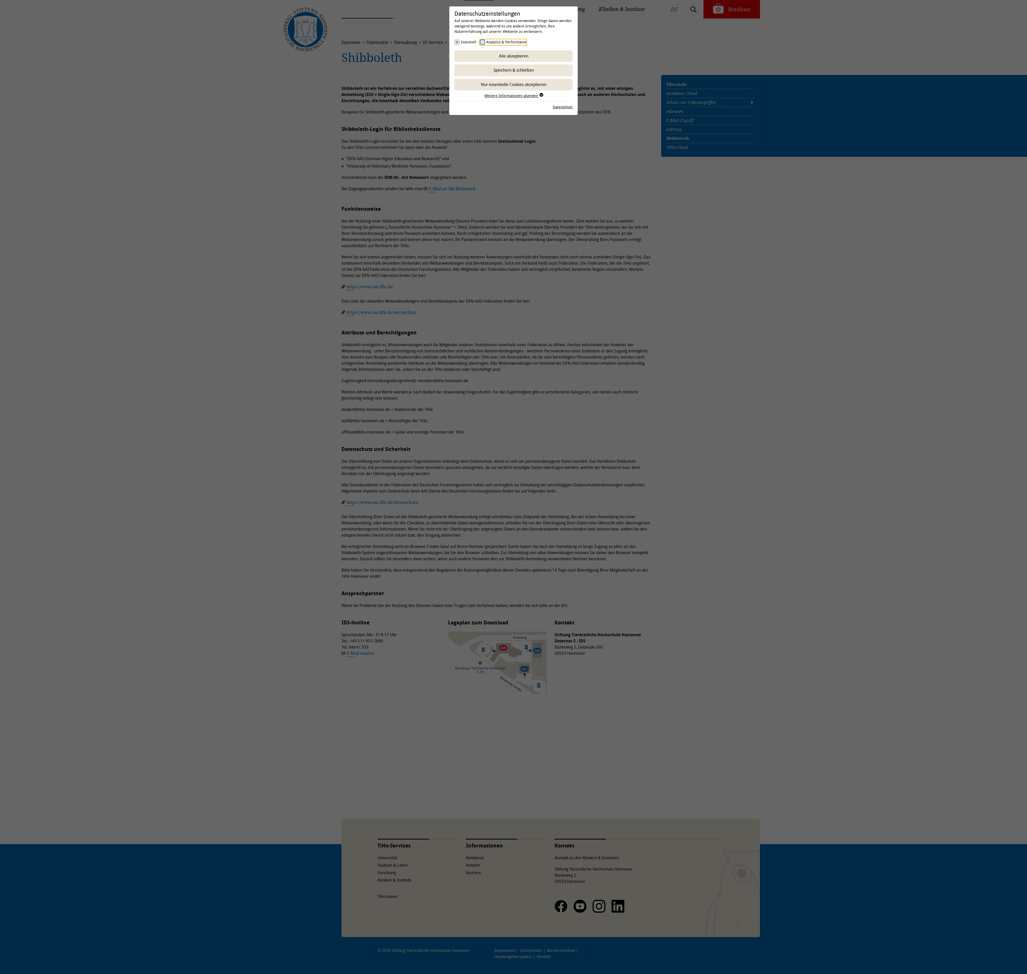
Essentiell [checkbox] (468, 42)
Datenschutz (563, 106)
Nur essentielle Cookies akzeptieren (513, 84)
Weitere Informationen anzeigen (513, 95)
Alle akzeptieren (513, 56)
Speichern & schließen (513, 70)
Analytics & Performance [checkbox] (506, 42)
